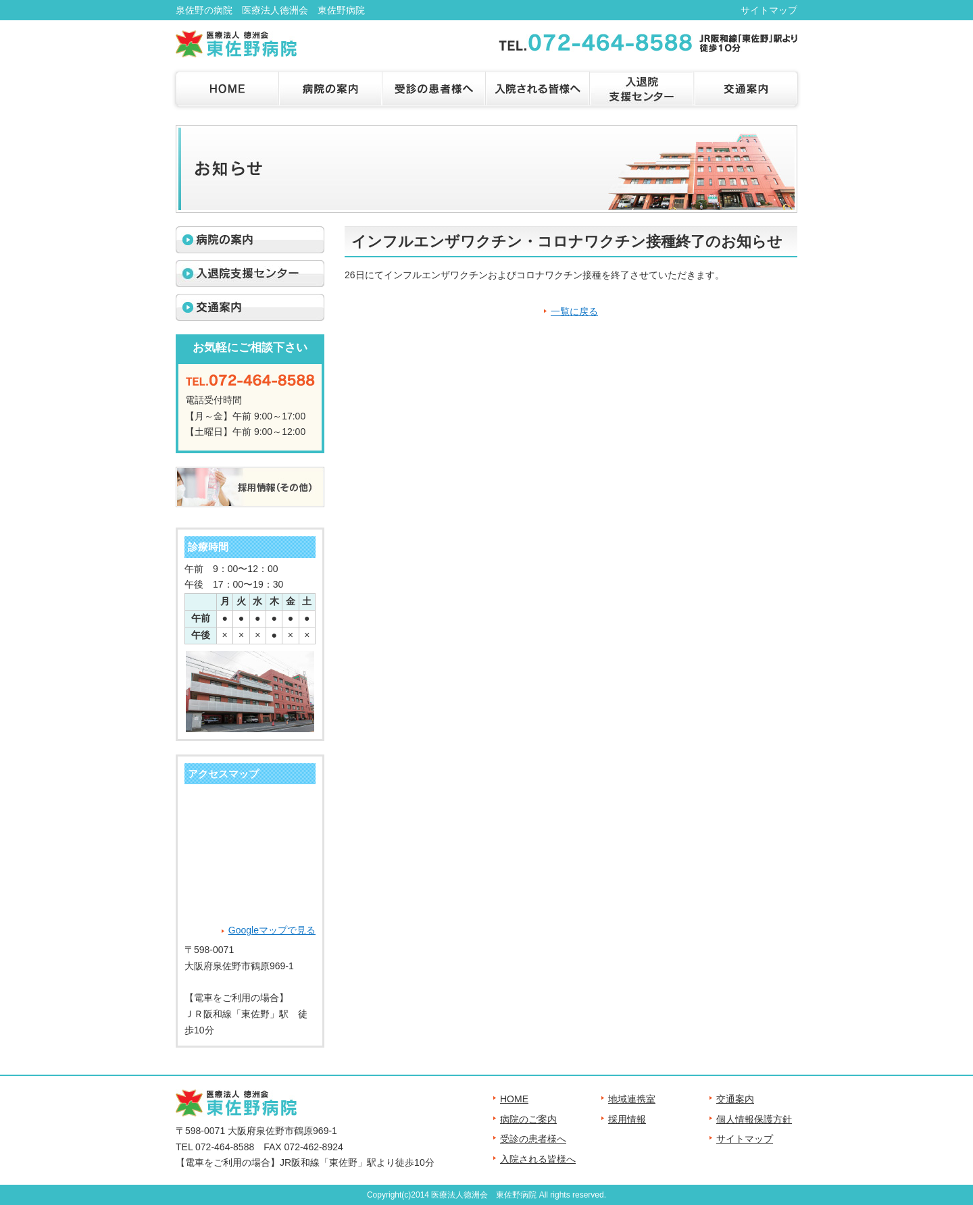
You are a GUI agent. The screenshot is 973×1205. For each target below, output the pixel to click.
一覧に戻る (574, 311)
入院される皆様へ (538, 1159)
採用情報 (627, 1119)
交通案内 (735, 1099)
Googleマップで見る (272, 930)
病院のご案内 (528, 1119)
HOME (514, 1099)
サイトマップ (769, 10)
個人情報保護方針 (754, 1119)
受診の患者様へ (533, 1138)
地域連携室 (631, 1099)
